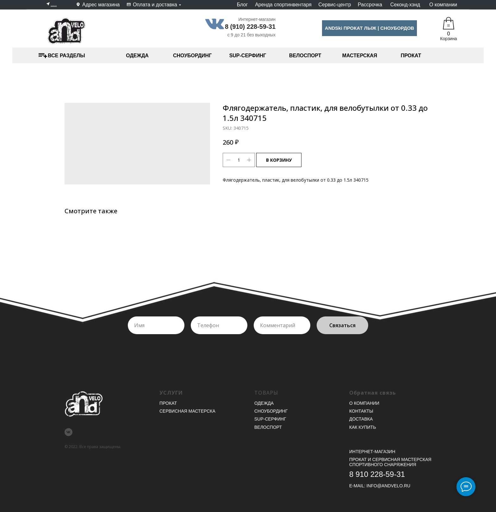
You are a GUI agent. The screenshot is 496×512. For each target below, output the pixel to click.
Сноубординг (271, 411)
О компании (443, 4)
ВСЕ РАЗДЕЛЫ (66, 55)
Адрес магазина (101, 4)
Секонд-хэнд (405, 4)
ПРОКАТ (411, 55)
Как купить (362, 427)
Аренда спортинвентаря (283, 4)
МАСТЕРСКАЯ (359, 55)
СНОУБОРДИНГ (192, 55)
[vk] (68, 432)
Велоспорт (268, 427)
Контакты (361, 411)
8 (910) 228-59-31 (250, 26)
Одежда (264, 403)
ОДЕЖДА (137, 55)
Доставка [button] (361, 418)
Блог (242, 4)
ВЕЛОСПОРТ (305, 55)
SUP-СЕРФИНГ (247, 55)
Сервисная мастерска (187, 411)
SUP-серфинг (270, 418)
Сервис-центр (334, 4)
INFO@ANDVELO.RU (388, 485)
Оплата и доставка (155, 4)
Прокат (168, 403)
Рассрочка (370, 4)
